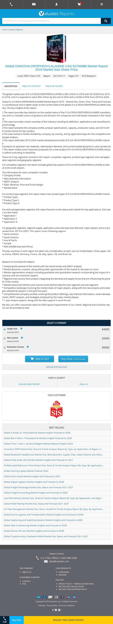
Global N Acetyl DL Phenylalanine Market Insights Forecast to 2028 (37, 432)
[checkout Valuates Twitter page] (59, 610)
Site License (12, 338)
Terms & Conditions (67, 605)
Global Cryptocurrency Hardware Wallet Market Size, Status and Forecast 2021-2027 (46, 536)
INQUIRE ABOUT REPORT (29, 384)
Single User (12, 329)
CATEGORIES (64, 572)
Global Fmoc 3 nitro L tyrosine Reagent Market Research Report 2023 (38, 443)
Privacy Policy (52, 605)
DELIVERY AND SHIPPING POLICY (73, 589)
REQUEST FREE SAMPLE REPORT (68, 620)
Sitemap (41, 605)
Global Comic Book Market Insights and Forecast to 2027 (32, 476)
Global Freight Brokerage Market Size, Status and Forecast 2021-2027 (38, 487)
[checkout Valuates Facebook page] (53, 610)
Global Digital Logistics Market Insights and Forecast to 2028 (34, 481)
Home (5, 29)
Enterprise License (15, 347)
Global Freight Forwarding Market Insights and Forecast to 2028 (36, 492)
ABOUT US (26, 572)
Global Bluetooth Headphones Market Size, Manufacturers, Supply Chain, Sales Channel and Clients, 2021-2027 (54, 454)
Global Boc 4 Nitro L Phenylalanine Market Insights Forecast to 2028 (38, 438)
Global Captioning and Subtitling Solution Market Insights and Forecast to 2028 (43, 520)
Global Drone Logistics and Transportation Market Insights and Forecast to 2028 (43, 514)
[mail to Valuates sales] (34, 4)
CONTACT (26, 581)
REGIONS (62, 575)
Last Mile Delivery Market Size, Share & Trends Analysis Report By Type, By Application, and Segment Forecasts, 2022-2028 (54, 498)
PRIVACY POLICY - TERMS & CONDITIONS (76, 583)
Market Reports (16, 29)
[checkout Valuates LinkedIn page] (56, 610)
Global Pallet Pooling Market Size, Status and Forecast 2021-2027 (36, 503)
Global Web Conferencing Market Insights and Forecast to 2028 (35, 525)
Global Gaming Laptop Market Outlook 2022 (26, 470)
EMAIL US (84, 384)
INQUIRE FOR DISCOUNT (56, 367)
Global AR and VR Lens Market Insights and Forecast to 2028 (34, 530)
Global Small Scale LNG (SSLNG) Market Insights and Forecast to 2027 (38, 459)
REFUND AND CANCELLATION (71, 586)
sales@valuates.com (59, 561)
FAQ (24, 583)
